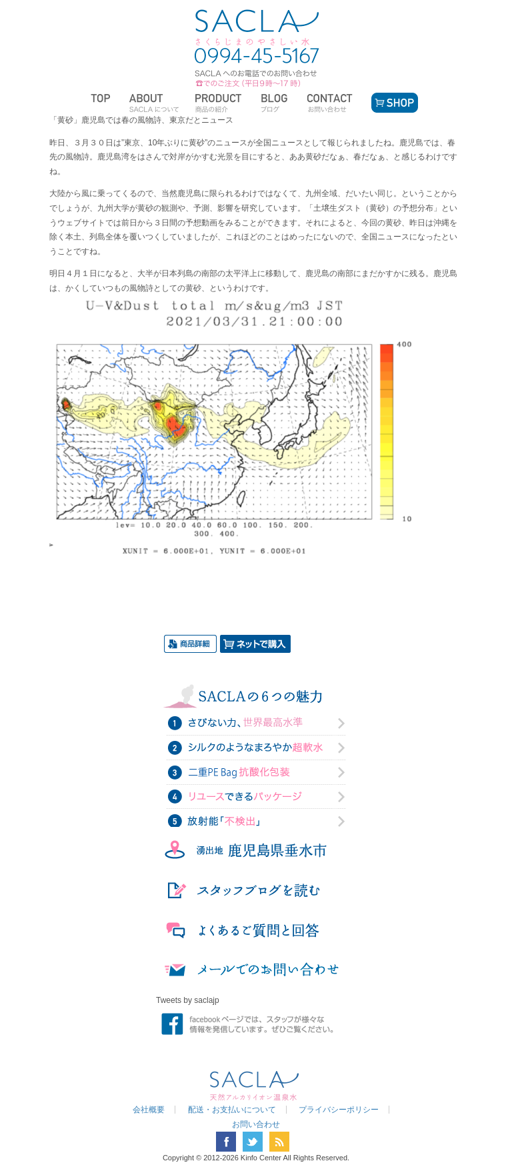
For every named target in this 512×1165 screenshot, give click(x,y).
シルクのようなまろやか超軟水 (256, 748)
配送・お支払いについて (232, 1110)
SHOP (392, 102)
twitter (253, 1142)
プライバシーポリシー (339, 1110)
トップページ (102, 102)
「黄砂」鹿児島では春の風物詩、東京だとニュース (141, 120)
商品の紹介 (220, 102)
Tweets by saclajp (187, 1000)
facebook (226, 1142)
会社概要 (149, 1110)
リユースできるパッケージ (256, 796)
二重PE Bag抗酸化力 (256, 772)
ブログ (275, 102)
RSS (279, 1142)
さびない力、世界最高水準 (256, 724)
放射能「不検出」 (256, 820)
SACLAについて (154, 102)
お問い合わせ (330, 102)
